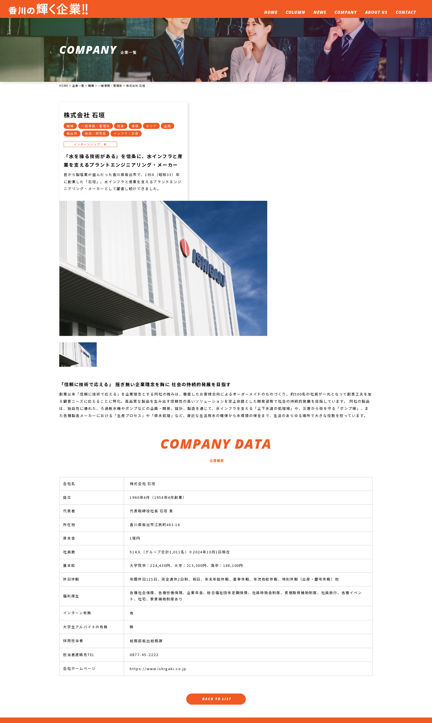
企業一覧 (242, 684)
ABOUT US (375, 12)
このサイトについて (274, 684)
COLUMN (294, 12)
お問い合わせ (309, 684)
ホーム (175, 684)
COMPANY (345, 12)
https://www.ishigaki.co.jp (157, 569)
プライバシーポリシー (210, 693)
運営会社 (177, 693)
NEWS (319, 12)
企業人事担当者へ (343, 684)
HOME (270, 12)
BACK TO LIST (217, 599)
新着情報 (220, 684)
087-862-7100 (82, 693)
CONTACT (405, 12)
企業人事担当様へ (198, 662)
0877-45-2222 (143, 555)
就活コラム (197, 684)
